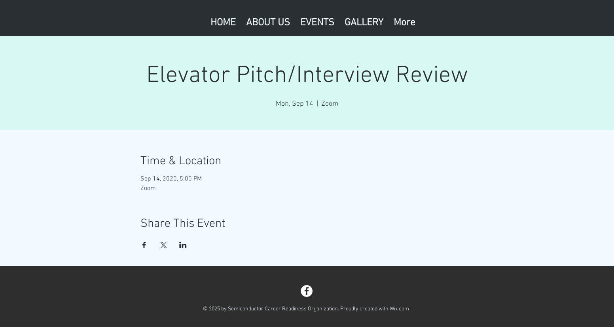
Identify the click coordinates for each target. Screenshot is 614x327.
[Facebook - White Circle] (307, 291)
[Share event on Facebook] (144, 245)
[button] (317, 21)
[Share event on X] (163, 245)
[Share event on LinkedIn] (183, 245)
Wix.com (399, 309)
